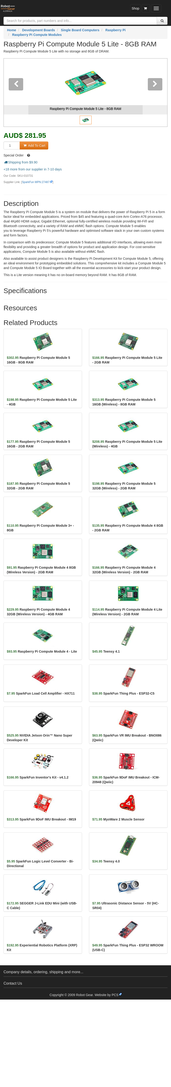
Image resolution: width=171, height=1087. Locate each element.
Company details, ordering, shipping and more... (43, 972)
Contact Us (13, 983)
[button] (16, 93)
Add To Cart (34, 145)
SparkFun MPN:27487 (36, 182)
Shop (135, 8)
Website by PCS (107, 995)
